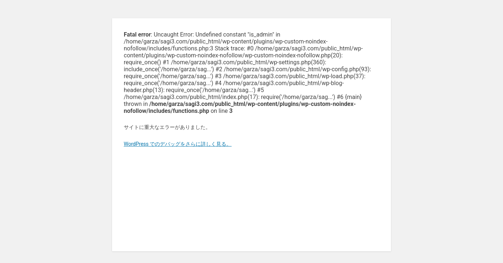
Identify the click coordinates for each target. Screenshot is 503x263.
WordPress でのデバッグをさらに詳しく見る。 (178, 144)
